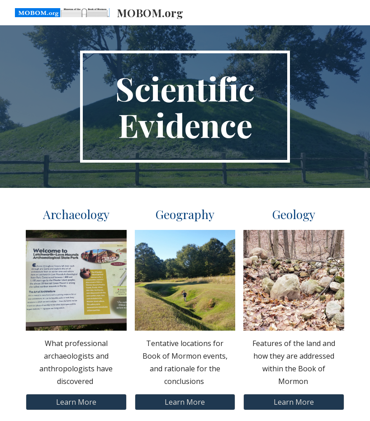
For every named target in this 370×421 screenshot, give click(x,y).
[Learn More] (76, 402)
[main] (184, 107)
